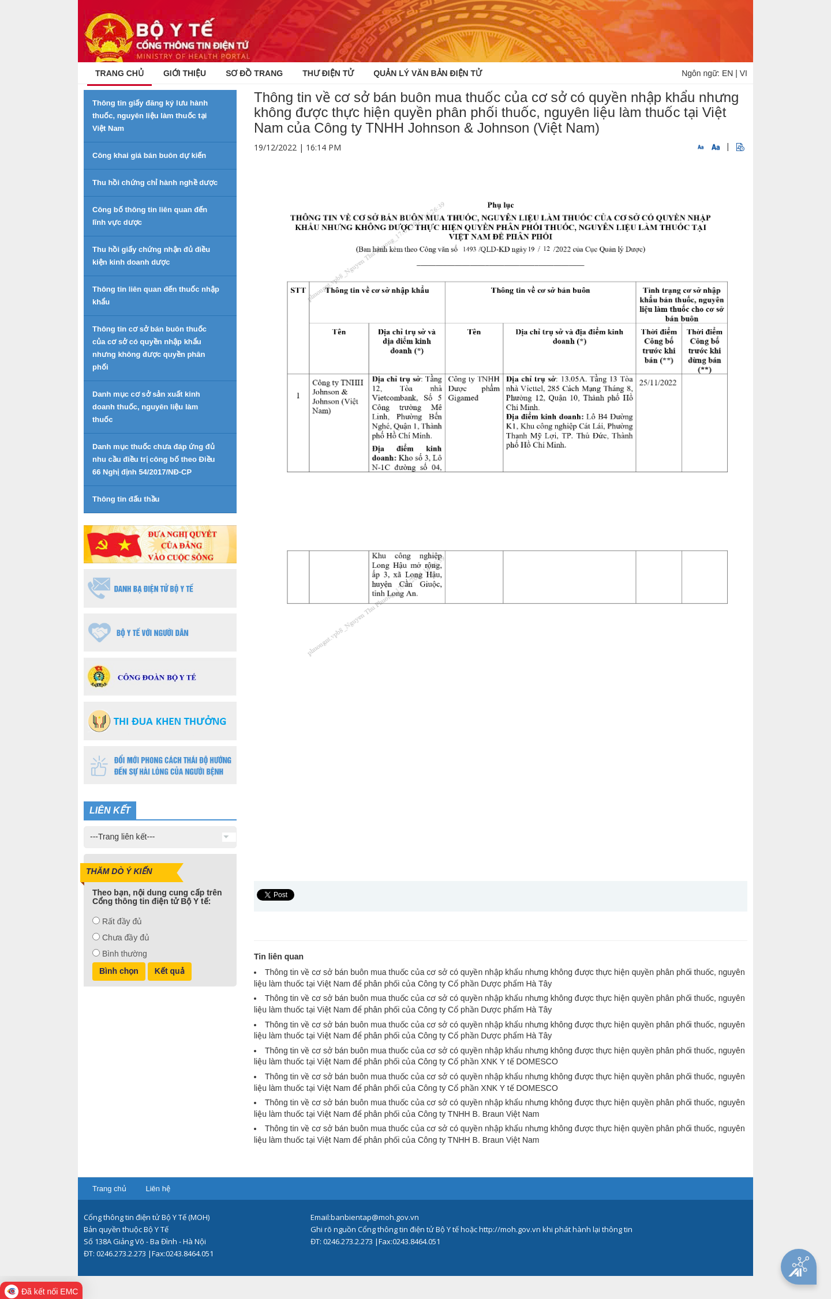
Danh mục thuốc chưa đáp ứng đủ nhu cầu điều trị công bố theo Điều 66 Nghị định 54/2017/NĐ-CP (153, 459)
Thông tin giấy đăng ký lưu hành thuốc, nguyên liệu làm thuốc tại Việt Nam (150, 116)
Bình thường (124, 953)
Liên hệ (157, 1188)
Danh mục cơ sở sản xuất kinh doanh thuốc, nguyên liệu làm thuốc (146, 407)
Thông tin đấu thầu (126, 499)
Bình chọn (118, 971)
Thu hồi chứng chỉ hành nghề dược (155, 182)
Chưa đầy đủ (125, 937)
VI (743, 73)
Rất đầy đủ (122, 921)
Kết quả (170, 971)
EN (727, 73)
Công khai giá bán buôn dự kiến (149, 155)
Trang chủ (109, 1188)
